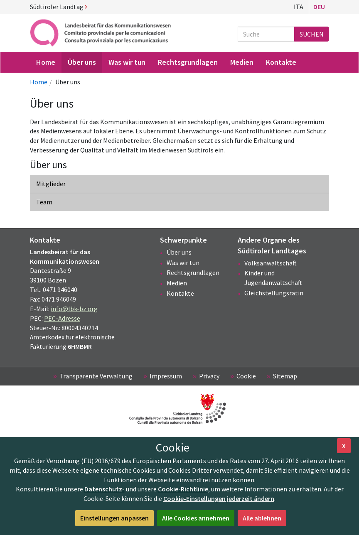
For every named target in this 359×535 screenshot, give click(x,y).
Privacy (209, 376)
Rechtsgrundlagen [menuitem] (188, 62)
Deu (319, 6)
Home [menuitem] (45, 62)
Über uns (179, 252)
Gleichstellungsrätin (273, 293)
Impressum (166, 376)
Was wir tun (183, 262)
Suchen (312, 34)
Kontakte (180, 293)
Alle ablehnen (262, 518)
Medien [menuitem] (241, 62)
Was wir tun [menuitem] (126, 62)
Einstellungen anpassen (114, 518)
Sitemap (285, 376)
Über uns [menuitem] (82, 62)
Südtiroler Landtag (58, 6)
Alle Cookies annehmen (195, 518)
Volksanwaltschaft (270, 263)
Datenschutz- (104, 489)
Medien (177, 283)
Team (44, 202)
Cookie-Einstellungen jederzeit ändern (218, 498)
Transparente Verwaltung (96, 376)
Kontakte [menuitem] (281, 62)
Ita (298, 6)
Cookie (246, 376)
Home (38, 82)
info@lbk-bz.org (74, 308)
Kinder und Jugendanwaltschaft (273, 278)
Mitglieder (51, 183)
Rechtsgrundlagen (193, 272)
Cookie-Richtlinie (183, 489)
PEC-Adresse (62, 318)
